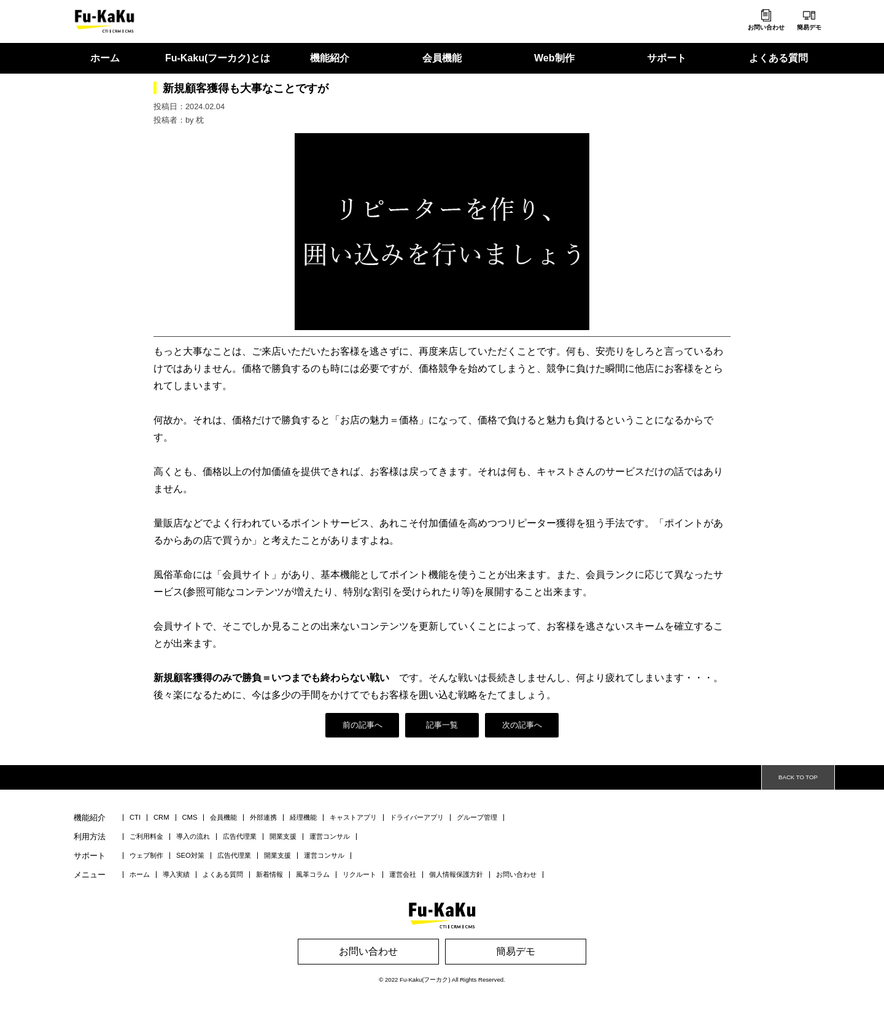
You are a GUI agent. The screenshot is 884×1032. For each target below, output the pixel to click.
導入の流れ (193, 836)
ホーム (105, 58)
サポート (666, 58)
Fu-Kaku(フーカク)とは (217, 58)
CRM (161, 817)
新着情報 (269, 874)
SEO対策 (190, 855)
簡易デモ (809, 27)
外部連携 (263, 817)
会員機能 (442, 58)
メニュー (90, 875)
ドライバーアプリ (417, 817)
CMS (190, 817)
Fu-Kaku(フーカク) (425, 979)
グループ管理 (477, 817)
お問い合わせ (766, 27)
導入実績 (176, 874)
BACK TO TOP (798, 777)
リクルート (359, 874)
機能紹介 (329, 58)
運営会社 (402, 874)
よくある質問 (778, 58)
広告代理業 (240, 836)
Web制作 (554, 58)
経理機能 (303, 817)
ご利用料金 (146, 836)
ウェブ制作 (146, 855)
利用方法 (90, 837)
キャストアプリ (353, 817)
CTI (135, 817)
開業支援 (283, 836)
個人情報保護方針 (456, 874)
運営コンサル (329, 836)
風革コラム (313, 874)
